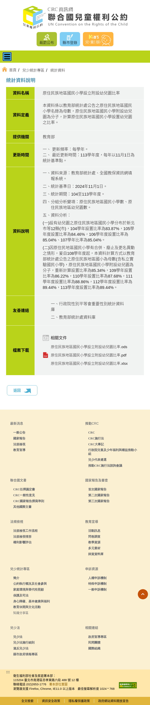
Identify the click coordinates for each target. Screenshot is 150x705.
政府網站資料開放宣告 (113, 701)
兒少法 (17, 636)
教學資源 (94, 542)
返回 (22, 391)
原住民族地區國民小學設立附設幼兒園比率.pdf (88, 355)
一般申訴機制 (97, 589)
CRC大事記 (96, 444)
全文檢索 (27, 701)
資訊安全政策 (51, 701)
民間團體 (94, 642)
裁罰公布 (46, 43)
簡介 (16, 577)
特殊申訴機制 (97, 583)
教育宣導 (19, 449)
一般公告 (19, 432)
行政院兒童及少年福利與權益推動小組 (112, 451)
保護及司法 (20, 595)
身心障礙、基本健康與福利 (31, 601)
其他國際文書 (22, 506)
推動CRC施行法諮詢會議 (105, 465)
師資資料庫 (95, 553)
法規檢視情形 (22, 536)
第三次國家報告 (99, 501)
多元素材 (94, 548)
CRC (91, 432)
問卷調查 (94, 536)
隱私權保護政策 (79, 701)
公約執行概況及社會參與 (30, 583)
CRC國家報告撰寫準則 (28, 501)
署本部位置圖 (58, 684)
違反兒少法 (20, 648)
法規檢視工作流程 (25, 530)
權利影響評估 (22, 542)
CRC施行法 (96, 438)
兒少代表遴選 (97, 459)
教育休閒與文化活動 (27, 606)
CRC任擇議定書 (24, 489)
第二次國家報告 (99, 495)
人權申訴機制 (97, 577)
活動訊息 (94, 530)
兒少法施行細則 (24, 642)
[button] (143, 594)
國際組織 (94, 648)
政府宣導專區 (97, 636)
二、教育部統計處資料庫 (73, 317)
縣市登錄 (70, 43)
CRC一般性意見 (24, 495)
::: (13, 81)
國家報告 (19, 438)
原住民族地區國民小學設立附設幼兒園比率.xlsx (89, 364)
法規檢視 (19, 444)
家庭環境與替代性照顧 (28, 589)
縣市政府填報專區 (25, 654)
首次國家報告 (97, 489)
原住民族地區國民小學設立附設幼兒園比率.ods (89, 347)
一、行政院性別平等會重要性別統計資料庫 (87, 307)
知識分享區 (20, 613)
